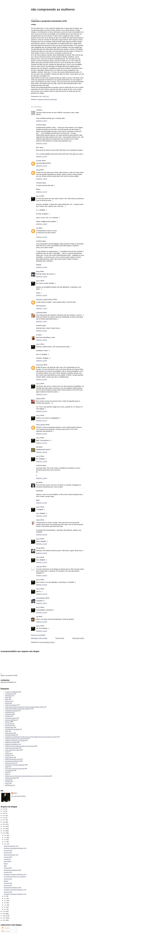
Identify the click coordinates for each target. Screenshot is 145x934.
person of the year (10, 763)
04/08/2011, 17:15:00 (41, 502)
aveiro (7, 697)
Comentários (6, 931)
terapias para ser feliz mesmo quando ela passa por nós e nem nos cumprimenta (27, 776)
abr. (5, 902)
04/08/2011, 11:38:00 (41, 461)
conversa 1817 (8, 852)
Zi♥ (37, 616)
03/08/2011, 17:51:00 (41, 308)
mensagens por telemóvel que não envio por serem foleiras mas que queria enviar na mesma (31, 736)
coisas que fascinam (11, 705)
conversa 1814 (8, 872)
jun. (5, 898)
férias (6, 731)
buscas (7, 703)
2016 (4, 822)
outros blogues (9, 757)
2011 (4, 833)
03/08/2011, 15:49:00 (41, 295)
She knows (39, 365)
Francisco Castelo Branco (44, 299)
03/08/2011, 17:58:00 (41, 321)
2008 (4, 916)
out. (5, 839)
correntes (7, 716)
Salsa (38, 170)
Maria (38, 271)
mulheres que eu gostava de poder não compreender (20, 746)
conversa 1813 (8, 878)
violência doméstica (10, 778)
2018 (4, 817)
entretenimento (9, 727)
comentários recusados (11, 710)
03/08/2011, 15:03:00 (41, 224)
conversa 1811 (8, 885)
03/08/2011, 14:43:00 (41, 179)
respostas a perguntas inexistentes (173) (15, 874)
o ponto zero (7, 859)
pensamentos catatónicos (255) (12, 870)
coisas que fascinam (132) (11, 846)
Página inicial (59, 638)
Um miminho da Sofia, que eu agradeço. (15, 876)
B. (36, 335)
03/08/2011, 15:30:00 (41, 276)
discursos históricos (10, 720)
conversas (8, 714)
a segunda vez (9, 693)
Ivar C (38, 196)
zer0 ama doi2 (9, 785)
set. (5, 841)
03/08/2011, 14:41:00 (41, 165)
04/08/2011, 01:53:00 (41, 433)
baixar (7, 699)
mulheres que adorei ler (11, 744)
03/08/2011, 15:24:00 (41, 267)
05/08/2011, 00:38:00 (41, 553)
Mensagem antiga (78, 638)
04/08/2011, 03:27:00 (41, 443)
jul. (5, 896)
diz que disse (8, 723)
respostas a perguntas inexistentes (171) (15, 894)
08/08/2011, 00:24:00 (41, 584)
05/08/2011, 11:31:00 (41, 562)
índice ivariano (9, 733)
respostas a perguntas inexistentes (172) (49, 21)
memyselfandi (40, 598)
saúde (7, 766)
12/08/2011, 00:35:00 (41, 612)
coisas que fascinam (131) (11, 854)
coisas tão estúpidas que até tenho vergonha (17, 708)
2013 (4, 828)
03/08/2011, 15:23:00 (41, 237)
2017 (4, 820)
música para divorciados (12, 748)
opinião (7, 753)
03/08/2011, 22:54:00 (41, 379)
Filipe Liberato (40, 424)
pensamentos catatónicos (12, 761)
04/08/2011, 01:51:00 (41, 420)
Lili (37, 110)
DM (37, 447)
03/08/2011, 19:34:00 (41, 360)
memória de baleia (10, 735)
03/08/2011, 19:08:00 (41, 340)
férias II (6, 863)
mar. (5, 905)
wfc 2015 (7, 781)
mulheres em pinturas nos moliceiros (15, 740)
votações (7, 779)
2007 (4, 918)
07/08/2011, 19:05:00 (41, 575)
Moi (37, 482)
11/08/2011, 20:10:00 (41, 603)
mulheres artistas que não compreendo (16, 738)
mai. (5, 900)
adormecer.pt (8, 695)
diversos (7, 721)
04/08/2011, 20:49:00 (41, 534)
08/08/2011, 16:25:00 (41, 594)
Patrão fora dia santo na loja (13, 759)
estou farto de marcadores (12, 729)
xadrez (7, 783)
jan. (5, 909)
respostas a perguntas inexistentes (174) (15, 848)
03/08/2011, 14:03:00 (41, 120)
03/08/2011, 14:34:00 (41, 156)
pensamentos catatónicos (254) (12, 887)
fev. (5, 907)
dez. (5, 835)
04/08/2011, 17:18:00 (41, 516)
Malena (38, 398)
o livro (6, 751)
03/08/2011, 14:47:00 (41, 191)
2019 (4, 815)
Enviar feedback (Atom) (47, 642)
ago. (5, 844)
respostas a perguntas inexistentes (47, 99)
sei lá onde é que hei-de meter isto (14, 768)
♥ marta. (39, 160)
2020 (4, 813)
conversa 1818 (8, 850)
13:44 (47, 96)
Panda (38, 548)
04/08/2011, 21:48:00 (41, 544)
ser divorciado (9, 770)
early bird (39, 566)
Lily (37, 228)
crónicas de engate (10, 718)
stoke (6, 774)
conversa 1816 (8, 857)
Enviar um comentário (38, 635)
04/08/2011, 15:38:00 (41, 478)
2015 (4, 824)
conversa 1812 (8, 883)
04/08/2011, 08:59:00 (41, 452)
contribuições (9, 712)
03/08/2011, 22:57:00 (41, 394)
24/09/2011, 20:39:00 (41, 621)
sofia (6, 772)
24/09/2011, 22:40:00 (41, 631)
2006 (4, 920)
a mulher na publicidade (11, 692)
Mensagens (6, 928)
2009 (4, 913)
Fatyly (38, 520)
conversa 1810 (8, 892)
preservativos (7, 861)
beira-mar (8, 701)
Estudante (39, 312)
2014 (4, 826)
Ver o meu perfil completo (18, 796)
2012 (4, 830)
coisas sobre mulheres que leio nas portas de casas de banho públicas (25, 707)
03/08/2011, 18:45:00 (41, 330)
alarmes (6, 881)
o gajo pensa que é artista (12, 750)
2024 (4, 809)
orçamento (8, 755)
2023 (4, 811)
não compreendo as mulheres (53, 9)
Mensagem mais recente (39, 638)
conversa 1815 (8, 868)
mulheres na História (11, 742)
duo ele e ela (8, 725)
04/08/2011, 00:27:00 (41, 411)
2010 (4, 911)
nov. (5, 837)
